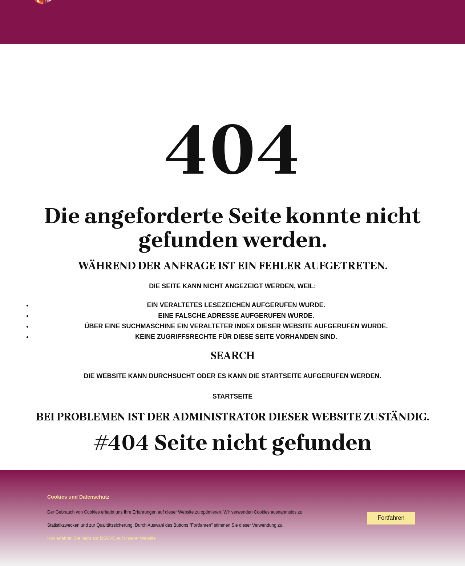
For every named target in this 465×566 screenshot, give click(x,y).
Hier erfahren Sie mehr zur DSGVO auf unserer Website (101, 538)
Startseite (233, 396)
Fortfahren (391, 518)
